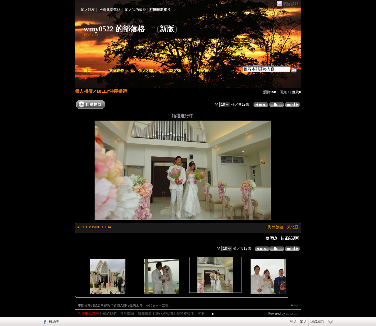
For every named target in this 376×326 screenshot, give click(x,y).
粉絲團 (54, 322)
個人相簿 (146, 70)
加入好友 (88, 10)
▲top (294, 305)
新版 (167, 29)
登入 (293, 322)
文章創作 (116, 70)
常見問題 (127, 314)
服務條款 (145, 314)
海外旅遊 (275, 227)
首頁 (87, 70)
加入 (303, 322)
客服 (201, 314)
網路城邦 (290, 4)
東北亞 (292, 227)
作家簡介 (204, 70)
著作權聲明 (164, 314)
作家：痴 (91, 35)
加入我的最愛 (135, 10)
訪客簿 (175, 70)
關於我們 (110, 314)
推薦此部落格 (109, 10)
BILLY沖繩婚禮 (112, 91)
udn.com (292, 313)
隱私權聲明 (185, 314)
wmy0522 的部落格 (114, 29)
